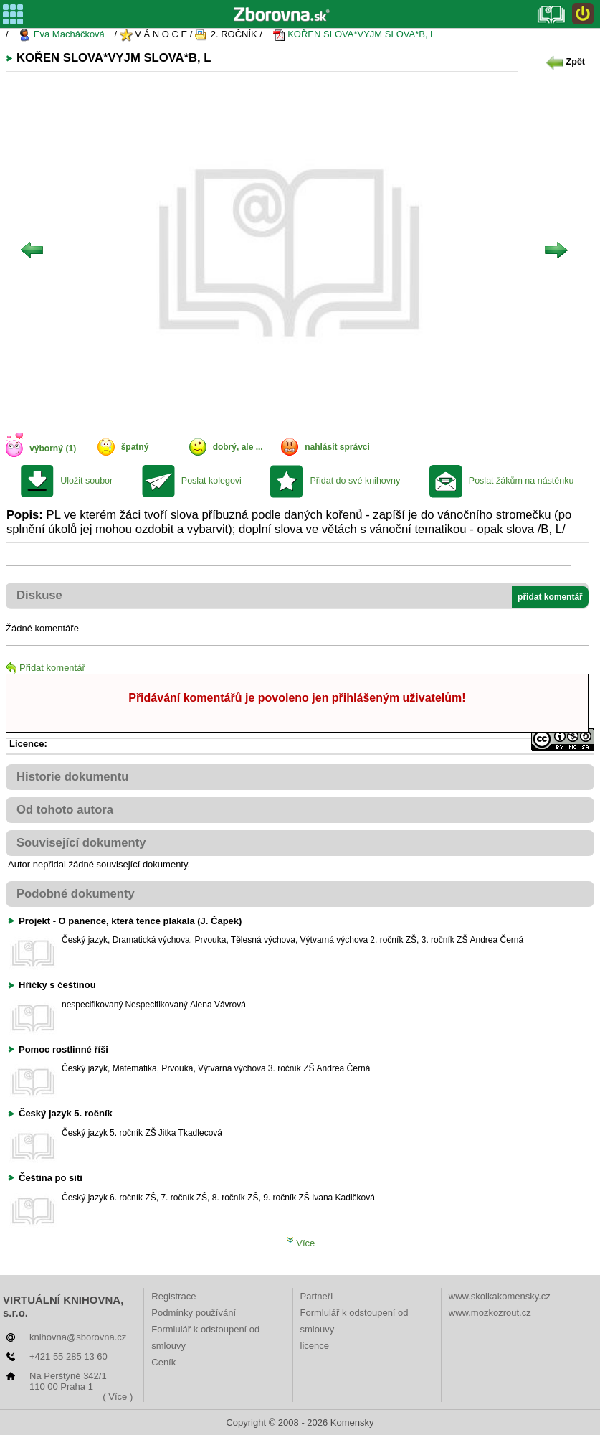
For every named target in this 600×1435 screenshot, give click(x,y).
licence (314, 1345)
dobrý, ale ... (238, 447)
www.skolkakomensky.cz (500, 1296)
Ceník (163, 1362)
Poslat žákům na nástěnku (521, 481)
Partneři (316, 1296)
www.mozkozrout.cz (490, 1312)
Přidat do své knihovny (355, 481)
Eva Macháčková (61, 35)
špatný (135, 447)
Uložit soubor (86, 481)
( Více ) (118, 1396)
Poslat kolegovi (211, 481)
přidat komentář (550, 597)
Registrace (173, 1296)
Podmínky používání (193, 1312)
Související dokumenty (81, 843)
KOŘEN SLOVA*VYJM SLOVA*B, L (354, 35)
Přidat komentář (45, 667)
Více (301, 1243)
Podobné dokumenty (75, 893)
